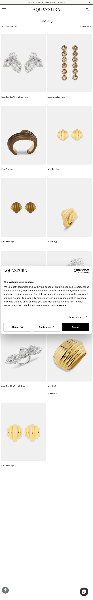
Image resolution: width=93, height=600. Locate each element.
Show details (76, 317)
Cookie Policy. (58, 305)
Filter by (8, 27)
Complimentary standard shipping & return (46, 2)
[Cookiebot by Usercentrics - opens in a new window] (75, 270)
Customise (46, 327)
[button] (89, 2)
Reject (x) (17, 327)
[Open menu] (4, 10)
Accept (75, 327)
